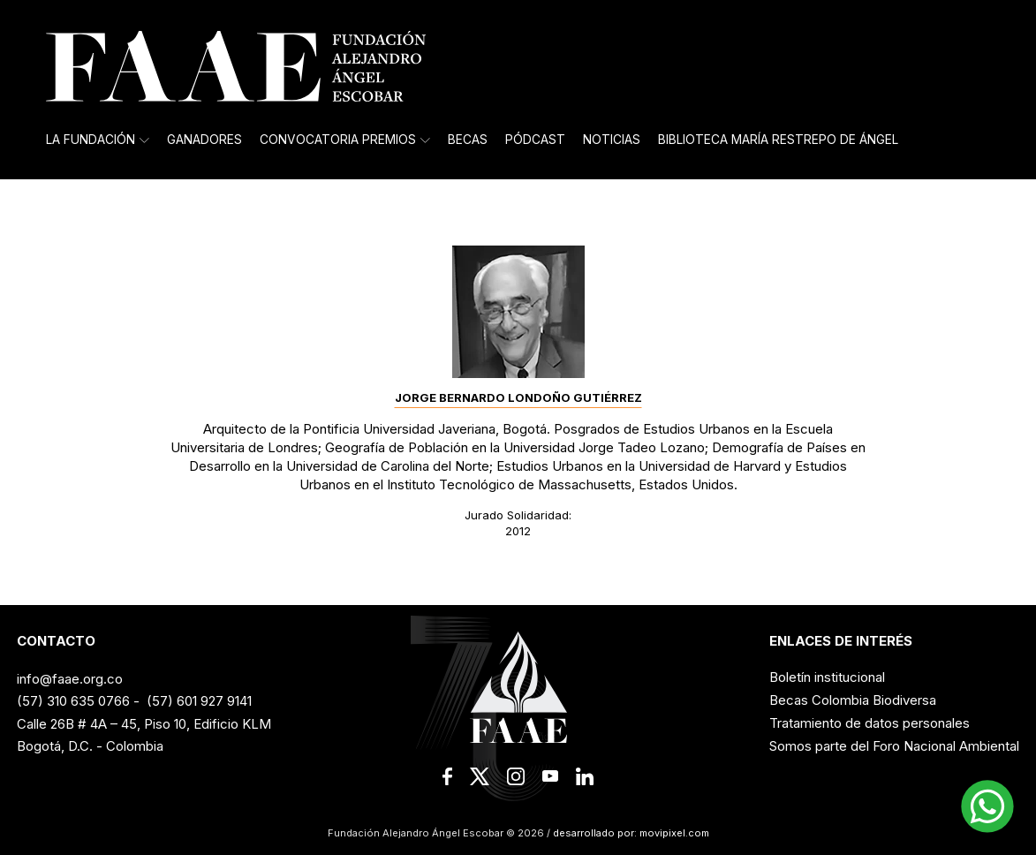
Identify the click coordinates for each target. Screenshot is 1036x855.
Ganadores (204, 139)
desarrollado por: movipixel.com (629, 833)
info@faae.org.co (70, 678)
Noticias (611, 139)
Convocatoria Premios (345, 139)
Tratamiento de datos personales (869, 723)
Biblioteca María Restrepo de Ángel (778, 139)
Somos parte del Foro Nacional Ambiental (894, 746)
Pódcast (535, 139)
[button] (987, 806)
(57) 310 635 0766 (73, 700)
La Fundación (97, 139)
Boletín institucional (827, 677)
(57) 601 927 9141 (199, 700)
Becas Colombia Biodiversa (852, 700)
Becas (468, 139)
